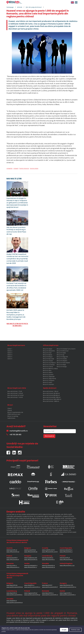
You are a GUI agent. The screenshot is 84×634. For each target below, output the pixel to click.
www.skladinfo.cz (29, 585)
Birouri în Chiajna (48, 361)
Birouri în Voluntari (48, 384)
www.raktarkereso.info (66, 585)
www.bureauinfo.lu (47, 558)
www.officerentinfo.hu (30, 559)
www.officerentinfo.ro (13, 567)
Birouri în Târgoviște (49, 376)
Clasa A (9, 408)
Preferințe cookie (75, 629)
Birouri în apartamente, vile (15, 412)
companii (15, 168)
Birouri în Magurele (62, 357)
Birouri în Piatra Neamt (63, 362)
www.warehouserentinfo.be (15, 587)
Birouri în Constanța (49, 364)
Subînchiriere (11, 418)
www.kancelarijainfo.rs (30, 565)
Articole (19, 7)
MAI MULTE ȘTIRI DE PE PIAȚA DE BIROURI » (17, 325)
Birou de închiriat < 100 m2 (50, 391)
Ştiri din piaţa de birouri (34, 7)
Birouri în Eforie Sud (62, 351)
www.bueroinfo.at (12, 550)
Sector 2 (9, 351)
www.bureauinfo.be (30, 550)
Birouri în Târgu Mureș (49, 378)
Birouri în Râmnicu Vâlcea (50, 368)
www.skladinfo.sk (12, 601)
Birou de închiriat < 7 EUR (14, 391)
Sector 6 (9, 359)
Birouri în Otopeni (62, 361)
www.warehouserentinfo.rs (68, 595)
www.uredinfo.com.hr (48, 550)
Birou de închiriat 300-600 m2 (51, 395)
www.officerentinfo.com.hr (50, 552)
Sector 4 (9, 355)
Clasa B (9, 410)
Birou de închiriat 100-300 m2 (51, 393)
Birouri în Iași (60, 355)
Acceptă (64, 629)
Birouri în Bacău (47, 355)
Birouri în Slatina (47, 372)
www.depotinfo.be (12, 585)
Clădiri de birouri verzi (13, 414)
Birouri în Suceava (48, 374)
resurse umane (34, 168)
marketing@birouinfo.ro (17, 431)
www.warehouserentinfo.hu (68, 587)
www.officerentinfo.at (13, 552)
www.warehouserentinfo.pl (32, 595)
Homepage (10, 7)
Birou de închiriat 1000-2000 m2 (52, 399)
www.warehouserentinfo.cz (32, 587)
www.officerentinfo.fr (13, 559)
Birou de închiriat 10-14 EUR (15, 395)
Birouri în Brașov (48, 357)
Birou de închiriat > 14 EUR (15, 397)
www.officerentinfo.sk (48, 567)
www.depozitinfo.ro (48, 593)
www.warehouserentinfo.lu (14, 595)
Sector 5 (9, 357)
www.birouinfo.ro (12, 565)
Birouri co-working (12, 416)
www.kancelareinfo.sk (48, 565)
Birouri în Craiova (48, 366)
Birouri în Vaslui (47, 382)
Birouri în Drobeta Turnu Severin (66, 349)
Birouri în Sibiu (47, 370)
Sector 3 (9, 353)
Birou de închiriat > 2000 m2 (51, 401)
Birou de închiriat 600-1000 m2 (51, 397)
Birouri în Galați (61, 353)
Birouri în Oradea (62, 359)
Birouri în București (48, 359)
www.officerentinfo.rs (30, 567)
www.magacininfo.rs (66, 593)
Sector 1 (9, 349)
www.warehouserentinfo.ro (50, 595)
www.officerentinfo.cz (66, 552)
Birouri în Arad (47, 353)
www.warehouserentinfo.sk (15, 602)
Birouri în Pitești (61, 364)
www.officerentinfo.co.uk (67, 565)
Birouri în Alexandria (49, 351)
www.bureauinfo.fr (12, 558)
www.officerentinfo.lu (48, 559)
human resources (24, 168)
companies (10, 168)
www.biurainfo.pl (65, 558)
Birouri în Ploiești (62, 366)
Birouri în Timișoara (48, 380)
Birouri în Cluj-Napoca (49, 362)
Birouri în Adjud (47, 349)
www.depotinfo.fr (47, 585)
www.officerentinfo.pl (66, 559)
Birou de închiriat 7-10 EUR (15, 393)
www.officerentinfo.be (30, 552)
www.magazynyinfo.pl (30, 593)
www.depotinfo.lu (12, 593)
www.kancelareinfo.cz (66, 550)
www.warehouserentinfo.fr (50, 587)
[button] (75, 2)
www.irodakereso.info (30, 558)
